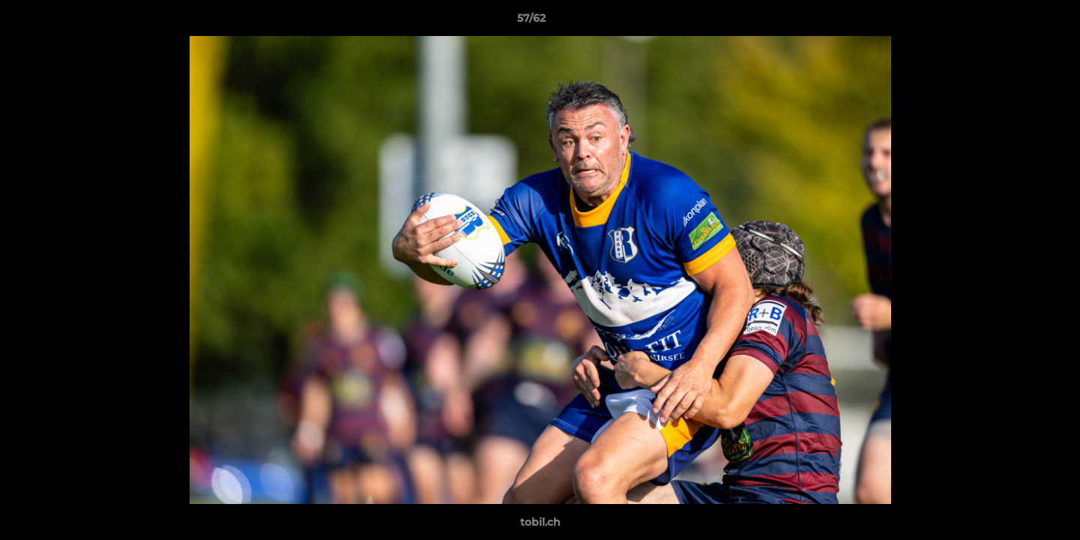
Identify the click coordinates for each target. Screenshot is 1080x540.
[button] (1017, 21)
